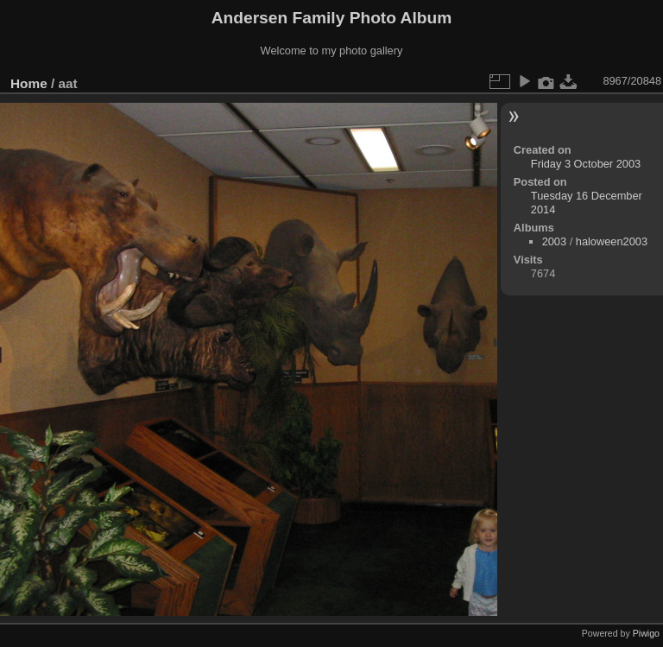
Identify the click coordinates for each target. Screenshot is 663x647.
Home (28, 83)
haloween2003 (611, 241)
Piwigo (646, 633)
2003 (554, 241)
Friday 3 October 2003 (586, 163)
